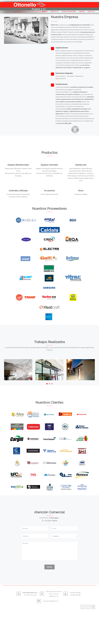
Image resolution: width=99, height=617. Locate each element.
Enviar (49, 567)
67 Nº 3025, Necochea (30, 595)
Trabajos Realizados (68, 11)
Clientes (82, 11)
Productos (54, 11)
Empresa (45, 11)
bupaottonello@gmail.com (47, 601)
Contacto (91, 11)
